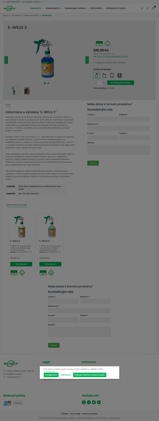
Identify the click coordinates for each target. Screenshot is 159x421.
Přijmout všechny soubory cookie (90, 375)
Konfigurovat (51, 375)
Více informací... (50, 371)
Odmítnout (66, 375)
